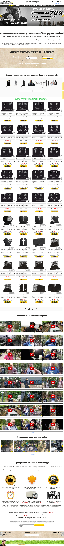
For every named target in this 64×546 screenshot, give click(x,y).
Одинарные (24, 93)
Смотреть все (32, 433)
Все (20, 93)
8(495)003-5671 (56, 533)
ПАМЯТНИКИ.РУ (6, 1)
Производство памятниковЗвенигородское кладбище (32, 2)
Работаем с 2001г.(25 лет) (6, 3)
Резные (41, 93)
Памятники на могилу (5, 2)
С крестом (36, 93)
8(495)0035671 (58, 1)
